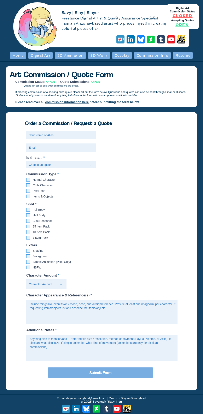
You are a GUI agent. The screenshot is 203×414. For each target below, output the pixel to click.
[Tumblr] (161, 39)
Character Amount (41, 275)
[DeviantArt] (151, 39)
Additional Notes (40, 330)
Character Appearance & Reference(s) (58, 295)
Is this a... (34, 157)
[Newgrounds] (181, 39)
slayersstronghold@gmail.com (86, 398)
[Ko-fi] (120, 39)
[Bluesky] (141, 39)
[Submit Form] (100, 372)
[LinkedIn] (131, 39)
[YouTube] (171, 39)
